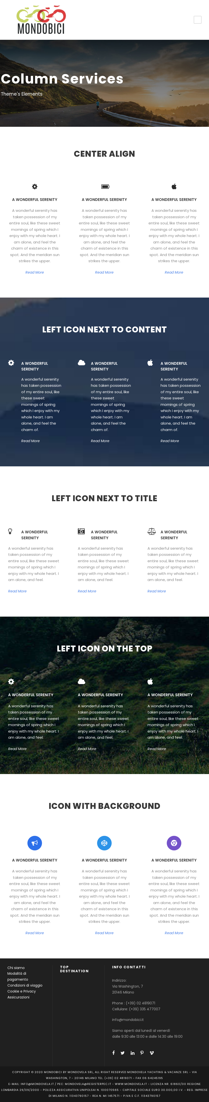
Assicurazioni (18, 997)
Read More (34, 272)
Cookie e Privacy (21, 991)
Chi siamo (16, 967)
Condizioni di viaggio (24, 985)
